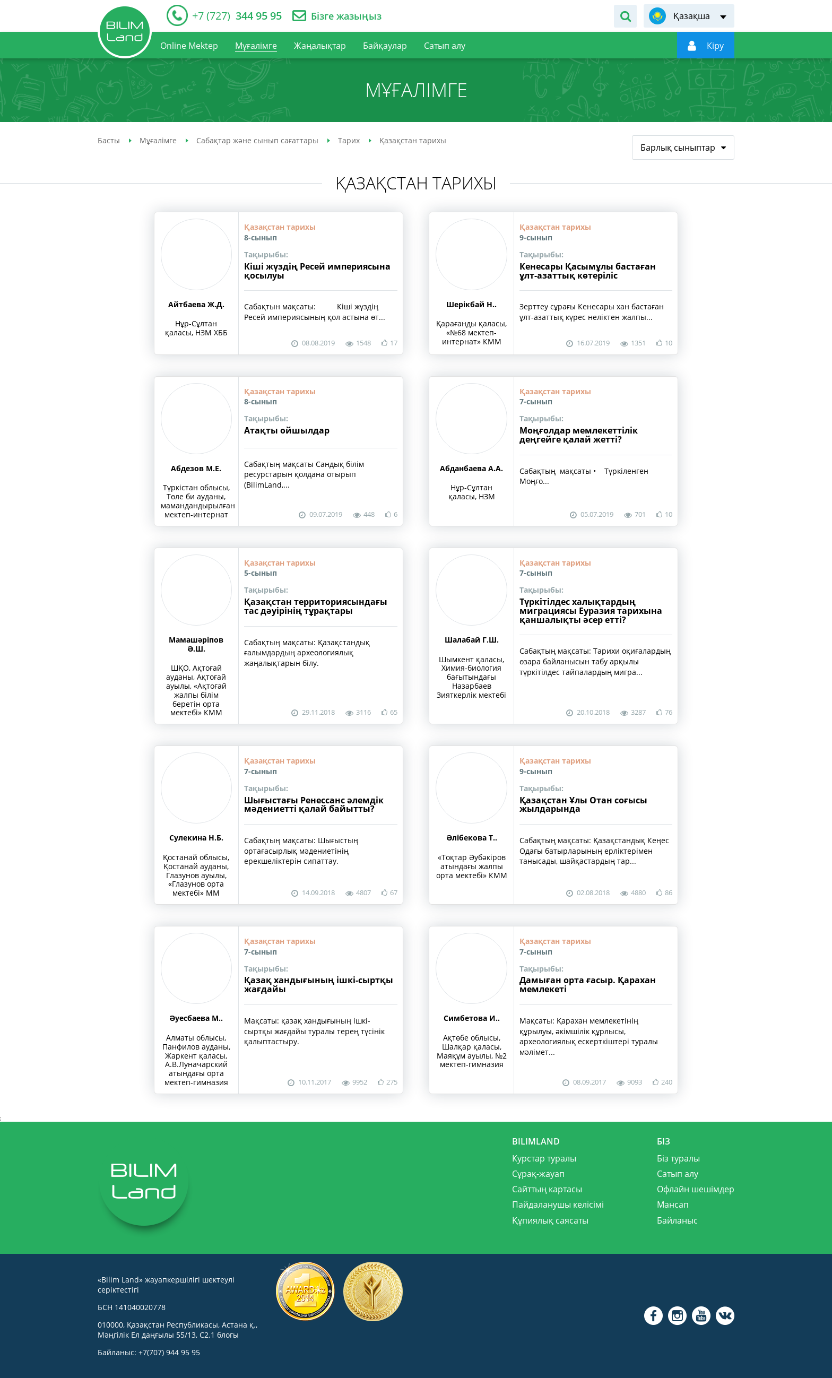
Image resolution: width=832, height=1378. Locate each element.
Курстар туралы (544, 1158)
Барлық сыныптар (677, 147)
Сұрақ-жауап (538, 1174)
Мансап (673, 1204)
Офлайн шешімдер (695, 1189)
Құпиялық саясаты (550, 1220)
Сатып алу (677, 1174)
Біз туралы (678, 1158)
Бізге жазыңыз (346, 16)
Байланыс (677, 1220)
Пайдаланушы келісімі (558, 1204)
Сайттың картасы (547, 1189)
